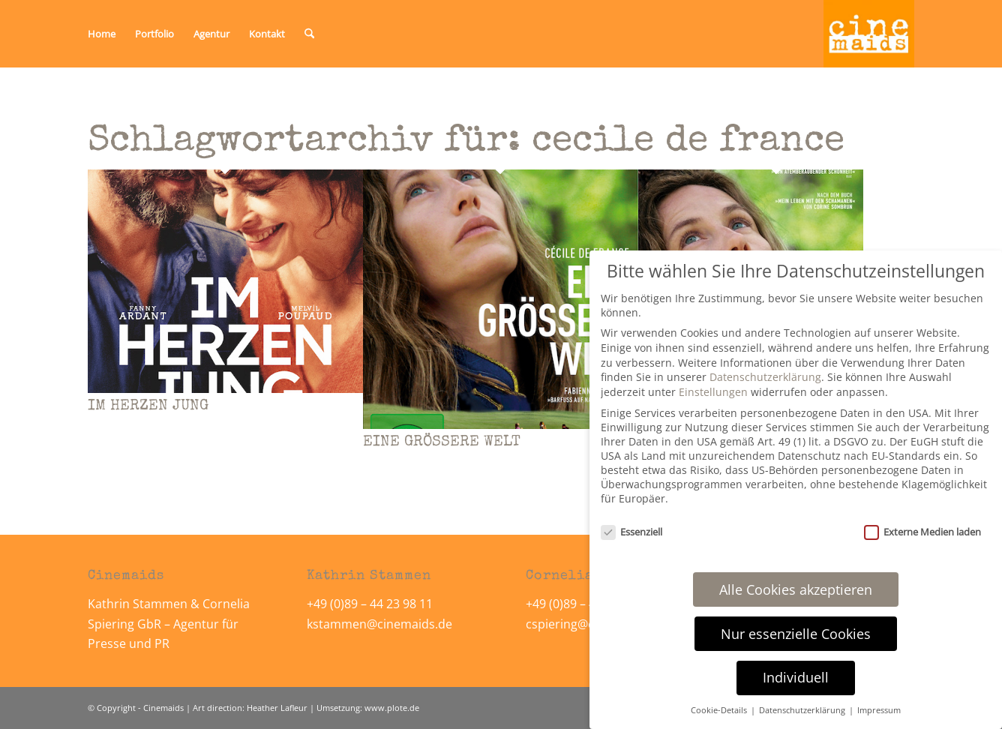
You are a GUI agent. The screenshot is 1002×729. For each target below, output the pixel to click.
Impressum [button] (879, 710)
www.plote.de (391, 707)
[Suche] (309, 34)
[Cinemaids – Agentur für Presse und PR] (869, 34)
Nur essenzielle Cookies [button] (796, 634)
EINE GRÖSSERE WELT (441, 442)
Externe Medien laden (922, 531)
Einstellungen (713, 392)
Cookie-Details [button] (720, 710)
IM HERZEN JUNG (148, 406)
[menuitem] (101, 34)
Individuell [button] (796, 677)
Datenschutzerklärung (765, 377)
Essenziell (631, 531)
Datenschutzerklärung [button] (803, 710)
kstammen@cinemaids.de (381, 624)
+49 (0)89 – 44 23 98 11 (370, 604)
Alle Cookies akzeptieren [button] (795, 589)
